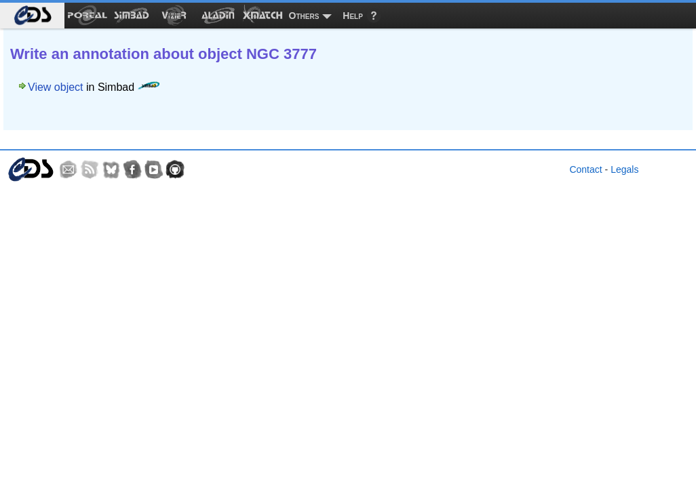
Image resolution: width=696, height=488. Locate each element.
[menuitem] (32, 15)
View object (55, 87)
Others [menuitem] (304, 15)
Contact (585, 169)
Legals (624, 169)
